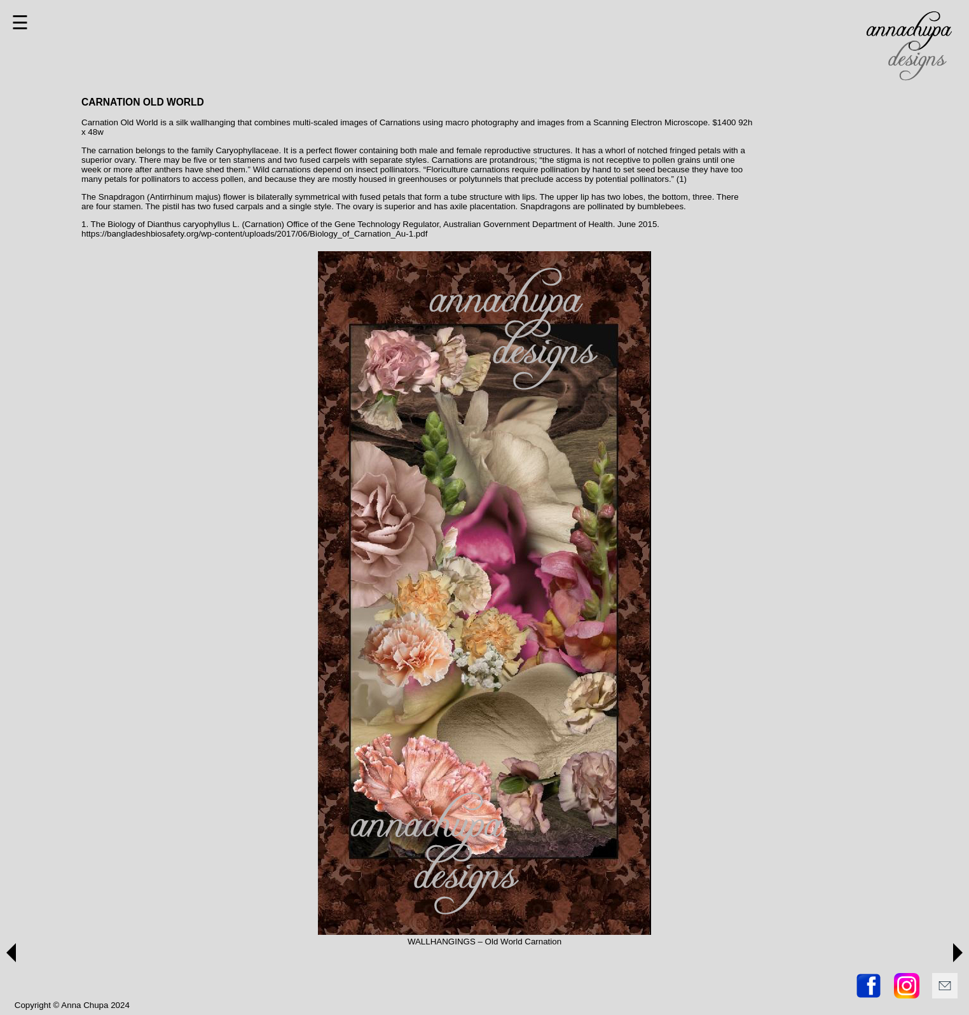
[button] (11, 952)
